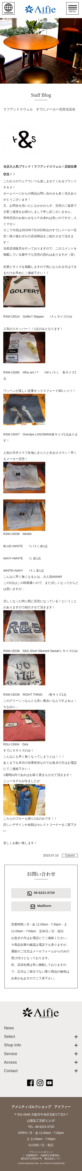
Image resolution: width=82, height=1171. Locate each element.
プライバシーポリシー (41, 1152)
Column (70, 855)
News (9, 1028)
